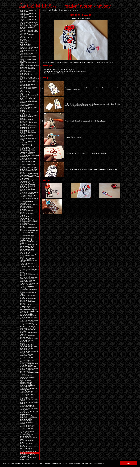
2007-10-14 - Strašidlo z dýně (29, 22)
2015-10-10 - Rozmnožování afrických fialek (29, 352)
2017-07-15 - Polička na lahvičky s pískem (27, 385)
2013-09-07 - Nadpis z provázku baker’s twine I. (27, 233)
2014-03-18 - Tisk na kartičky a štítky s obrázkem (29, 284)
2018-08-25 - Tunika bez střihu (29, 411)
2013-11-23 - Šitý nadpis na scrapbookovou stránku (28, 245)
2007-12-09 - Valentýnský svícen (28, 57)
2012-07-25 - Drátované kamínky (27, 165)
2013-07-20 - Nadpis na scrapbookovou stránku (27, 217)
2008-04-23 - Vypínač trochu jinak (29, 92)
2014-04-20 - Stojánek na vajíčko (28, 293)
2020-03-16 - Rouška (26, 427)
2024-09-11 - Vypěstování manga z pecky (28, 458)
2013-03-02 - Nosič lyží (27, 194)
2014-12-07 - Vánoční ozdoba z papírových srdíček (29, 339)
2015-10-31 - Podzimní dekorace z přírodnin (27, 361)
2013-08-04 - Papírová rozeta (29, 220)
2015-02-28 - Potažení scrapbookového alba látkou (28, 345)
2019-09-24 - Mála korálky (28, 425)
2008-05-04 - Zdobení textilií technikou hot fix (28, 123)
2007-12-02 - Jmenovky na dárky (28, 51)
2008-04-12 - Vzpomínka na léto (28, 89)
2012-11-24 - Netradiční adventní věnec (27, 186)
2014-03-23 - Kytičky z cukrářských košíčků (27, 287)
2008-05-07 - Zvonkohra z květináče (28, 132)
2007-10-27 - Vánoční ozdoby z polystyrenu (29, 32)
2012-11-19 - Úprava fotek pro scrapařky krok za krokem (29, 183)
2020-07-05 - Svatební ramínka (27, 441)
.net (42, 5)
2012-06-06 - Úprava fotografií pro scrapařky (29, 156)
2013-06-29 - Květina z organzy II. (27, 208)
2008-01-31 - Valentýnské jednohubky (28, 60)
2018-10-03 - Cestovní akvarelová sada (27, 413)
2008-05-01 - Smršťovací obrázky (27, 109)
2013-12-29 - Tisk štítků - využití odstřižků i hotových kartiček (28, 260)
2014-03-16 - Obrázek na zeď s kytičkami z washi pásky (29, 277)
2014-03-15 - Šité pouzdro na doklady (29, 274)
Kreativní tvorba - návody (86, 6)
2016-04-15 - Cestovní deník (29, 368)
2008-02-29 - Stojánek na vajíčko (28, 63)
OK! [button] (128, 463)
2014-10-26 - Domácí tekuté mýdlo (28, 318)
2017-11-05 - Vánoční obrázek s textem (29, 399)
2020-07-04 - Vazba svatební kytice (29, 438)
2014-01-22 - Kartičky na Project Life (27, 264)
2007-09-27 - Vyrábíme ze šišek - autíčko (28, 10)
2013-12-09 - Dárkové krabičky (27, 256)
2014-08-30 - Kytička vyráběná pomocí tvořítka (28, 314)
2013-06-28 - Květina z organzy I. (27, 202)
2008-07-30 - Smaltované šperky (28, 139)
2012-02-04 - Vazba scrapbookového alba (26, 145)
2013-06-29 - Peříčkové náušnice (27, 211)
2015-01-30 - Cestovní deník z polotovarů (29, 342)
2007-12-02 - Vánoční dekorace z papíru (27, 54)
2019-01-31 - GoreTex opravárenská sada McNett (28, 416)
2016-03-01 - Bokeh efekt (28, 366)
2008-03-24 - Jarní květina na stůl (29, 81)
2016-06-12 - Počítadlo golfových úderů (27, 370)
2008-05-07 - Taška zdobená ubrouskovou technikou (29, 129)
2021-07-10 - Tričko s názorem (26, 444)
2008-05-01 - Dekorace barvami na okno (27, 105)
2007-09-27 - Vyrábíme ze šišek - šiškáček (28, 20)
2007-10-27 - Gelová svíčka (28, 30)
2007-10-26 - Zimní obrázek (28, 25)
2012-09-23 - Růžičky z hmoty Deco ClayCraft (29, 177)
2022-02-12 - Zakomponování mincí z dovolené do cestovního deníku (29, 448)
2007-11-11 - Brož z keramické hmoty (26, 44)
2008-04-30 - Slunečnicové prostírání (28, 102)
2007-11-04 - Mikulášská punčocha (27, 38)
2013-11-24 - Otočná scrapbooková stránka (27, 248)
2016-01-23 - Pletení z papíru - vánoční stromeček (29, 364)
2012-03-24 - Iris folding (27, 147)
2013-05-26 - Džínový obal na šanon (29, 199)
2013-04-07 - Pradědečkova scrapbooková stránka (28, 196)
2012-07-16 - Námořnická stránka (28, 162)
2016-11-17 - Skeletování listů (29, 373)
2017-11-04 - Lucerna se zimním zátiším (27, 395)
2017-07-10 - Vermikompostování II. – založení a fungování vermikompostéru (27, 381)
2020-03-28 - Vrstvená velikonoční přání (27, 432)
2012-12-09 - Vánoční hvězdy (29, 192)
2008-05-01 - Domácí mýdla (28, 107)
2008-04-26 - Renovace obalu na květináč (29, 95)
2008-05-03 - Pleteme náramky (27, 117)
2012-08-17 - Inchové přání (28, 167)
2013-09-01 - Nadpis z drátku (29, 231)
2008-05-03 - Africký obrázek (29, 115)
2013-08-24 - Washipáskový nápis (28, 228)
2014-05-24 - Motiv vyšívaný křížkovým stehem (29, 305)
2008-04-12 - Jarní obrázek (28, 87)
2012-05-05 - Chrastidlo (27, 149)
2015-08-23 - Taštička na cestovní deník (27, 348)
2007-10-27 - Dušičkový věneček (27, 27)
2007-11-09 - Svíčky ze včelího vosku (27, 41)
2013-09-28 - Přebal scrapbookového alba (26, 239)
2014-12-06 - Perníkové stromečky (27, 330)
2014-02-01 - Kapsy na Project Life (29, 267)
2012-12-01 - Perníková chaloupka (27, 189)
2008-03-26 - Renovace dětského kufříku (27, 85)
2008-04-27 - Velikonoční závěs (27, 98)
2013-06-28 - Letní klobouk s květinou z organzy (29, 205)
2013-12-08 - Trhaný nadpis (28, 254)
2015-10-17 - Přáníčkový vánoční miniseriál (27, 355)
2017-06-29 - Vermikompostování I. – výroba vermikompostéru (27, 376)
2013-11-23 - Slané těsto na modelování (28, 242)
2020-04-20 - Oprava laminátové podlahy (26, 435)
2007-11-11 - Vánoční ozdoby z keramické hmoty (29, 47)
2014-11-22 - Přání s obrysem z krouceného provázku (29, 321)
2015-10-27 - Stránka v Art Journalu (28, 358)
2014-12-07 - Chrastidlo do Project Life (28, 333)
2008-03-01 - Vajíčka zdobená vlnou (29, 78)
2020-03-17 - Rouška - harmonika (27, 429)
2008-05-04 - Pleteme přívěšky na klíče (27, 120)
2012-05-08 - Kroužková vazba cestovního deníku (27, 151)
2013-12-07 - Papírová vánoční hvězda (27, 251)
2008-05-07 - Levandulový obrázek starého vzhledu (28, 126)
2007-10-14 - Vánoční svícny (29, 24)
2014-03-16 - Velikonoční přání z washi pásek (27, 281)
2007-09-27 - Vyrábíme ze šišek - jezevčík (28, 14)
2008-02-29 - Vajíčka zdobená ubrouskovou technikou (29, 66)
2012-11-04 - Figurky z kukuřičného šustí (27, 180)
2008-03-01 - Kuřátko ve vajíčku (27, 75)
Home (44, 10)
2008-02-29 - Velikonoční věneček (27, 69)
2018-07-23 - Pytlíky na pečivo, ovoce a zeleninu (27, 406)
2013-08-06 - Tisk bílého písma (27, 225)
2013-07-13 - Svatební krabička (27, 214)
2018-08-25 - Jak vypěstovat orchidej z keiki (29, 409)
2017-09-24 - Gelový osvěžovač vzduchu (26, 392)
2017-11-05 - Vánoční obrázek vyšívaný (29, 402)
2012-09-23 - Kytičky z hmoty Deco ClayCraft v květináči (29, 174)
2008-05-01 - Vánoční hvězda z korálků (29, 112)
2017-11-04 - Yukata (26, 397)
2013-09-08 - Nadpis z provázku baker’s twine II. (28, 236)
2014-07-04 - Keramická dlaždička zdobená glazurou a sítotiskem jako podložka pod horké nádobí (29, 310)
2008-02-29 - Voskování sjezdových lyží (27, 72)
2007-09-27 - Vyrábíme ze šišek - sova (28, 17)
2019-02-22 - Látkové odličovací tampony (26, 419)
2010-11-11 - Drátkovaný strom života (27, 142)
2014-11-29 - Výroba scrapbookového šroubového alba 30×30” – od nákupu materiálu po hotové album (29, 326)
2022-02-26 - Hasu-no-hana (28, 451)
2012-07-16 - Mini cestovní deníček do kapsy (28, 159)
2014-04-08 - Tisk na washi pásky (28, 290)
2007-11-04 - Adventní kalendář (27, 35)
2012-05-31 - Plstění (26, 153)
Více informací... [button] (99, 463)
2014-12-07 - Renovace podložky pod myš (27, 336)
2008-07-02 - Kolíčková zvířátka (27, 135)
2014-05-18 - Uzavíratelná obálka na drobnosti (28, 299)
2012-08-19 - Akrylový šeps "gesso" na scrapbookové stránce (28, 170)
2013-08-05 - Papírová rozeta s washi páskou (29, 222)
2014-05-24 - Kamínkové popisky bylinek (27, 302)
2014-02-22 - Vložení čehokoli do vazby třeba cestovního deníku (29, 271)
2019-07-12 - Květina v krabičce (27, 423)
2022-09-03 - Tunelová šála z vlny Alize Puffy (29, 455)
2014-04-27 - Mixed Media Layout (28, 296)
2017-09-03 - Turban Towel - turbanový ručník (29, 389)
